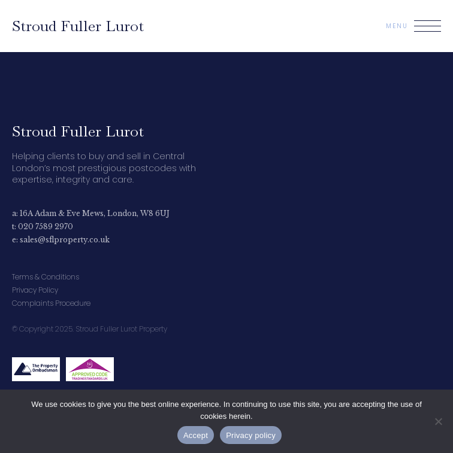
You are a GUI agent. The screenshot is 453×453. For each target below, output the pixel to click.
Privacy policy (251, 435)
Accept (195, 435)
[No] (438, 421)
